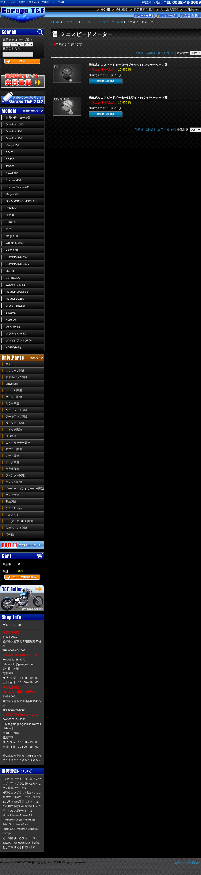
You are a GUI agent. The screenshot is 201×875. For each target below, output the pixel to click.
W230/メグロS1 (15, 284)
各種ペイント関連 (16, 527)
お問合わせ (191, 9)
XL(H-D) (11, 319)
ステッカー (12, 364)
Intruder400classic (17, 291)
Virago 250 (12, 145)
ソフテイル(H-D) (16, 333)
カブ (8, 229)
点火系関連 (12, 468)
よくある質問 (169, 9)
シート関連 (12, 455)
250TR (10, 270)
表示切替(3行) (167, 53)
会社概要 (122, 9)
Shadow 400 (13, 180)
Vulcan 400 (12, 249)
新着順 (150, 53)
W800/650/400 (14, 243)
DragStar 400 (14, 131)
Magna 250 (12, 194)
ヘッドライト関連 (16, 410)
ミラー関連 (12, 403)
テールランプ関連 (16, 416)
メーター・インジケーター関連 (24, 488)
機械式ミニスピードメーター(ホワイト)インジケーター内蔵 (128, 97)
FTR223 (11, 222)
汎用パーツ (71, 22)
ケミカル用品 (13, 508)
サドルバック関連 (16, 377)
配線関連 (10, 501)
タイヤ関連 (12, 495)
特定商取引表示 (144, 9)
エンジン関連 (13, 482)
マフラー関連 (13, 449)
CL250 (10, 215)
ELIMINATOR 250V (17, 263)
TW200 (10, 166)
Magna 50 (12, 236)
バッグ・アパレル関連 (19, 521)
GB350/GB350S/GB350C (21, 201)
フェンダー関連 (15, 475)
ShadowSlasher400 (17, 187)
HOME (105, 9)
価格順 (139, 53)
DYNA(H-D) (13, 326)
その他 (9, 534)
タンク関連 (12, 462)
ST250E (11, 312)
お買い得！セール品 (18, 117)
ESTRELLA (13, 277)
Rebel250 (11, 208)
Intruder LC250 (15, 298)
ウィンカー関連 (15, 423)
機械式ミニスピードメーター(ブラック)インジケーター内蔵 (128, 65)
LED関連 (10, 436)
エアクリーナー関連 (17, 442)
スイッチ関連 (13, 429)
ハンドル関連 (13, 390)
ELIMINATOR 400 (16, 256)
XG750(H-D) (13, 347)
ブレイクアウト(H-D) (19, 340)
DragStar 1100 (14, 124)
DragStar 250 (14, 138)
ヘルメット (12, 514)
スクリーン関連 (15, 370)
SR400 (10, 159)
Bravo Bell (11, 383)
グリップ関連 (13, 396)
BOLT (9, 152)
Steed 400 (12, 173)
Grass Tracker (15, 305)
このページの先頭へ (187, 862)
